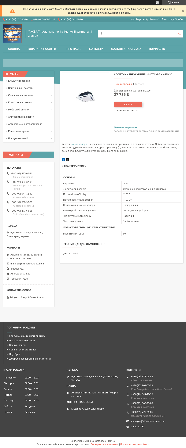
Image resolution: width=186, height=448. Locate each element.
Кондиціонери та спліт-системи (27, 336)
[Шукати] (179, 34)
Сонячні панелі (17, 345)
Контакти (96, 48)
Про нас (72, 48)
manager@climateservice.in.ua (27, 263)
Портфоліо (157, 48)
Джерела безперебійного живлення (30, 358)
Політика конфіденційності (134, 444)
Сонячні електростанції (22, 349)
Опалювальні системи (20, 95)
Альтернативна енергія (21, 116)
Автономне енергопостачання (25, 124)
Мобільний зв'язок (18, 109)
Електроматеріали (18, 131)
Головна (13, 48)
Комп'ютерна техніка (20, 102)
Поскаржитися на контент (105, 444)
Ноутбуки (14, 354)
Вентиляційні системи (20, 88)
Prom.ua (111, 441)
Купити (128, 104)
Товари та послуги (41, 48)
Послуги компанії (18, 138)
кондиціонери (79, 144)
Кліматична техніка (19, 80)
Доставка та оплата (126, 48)
